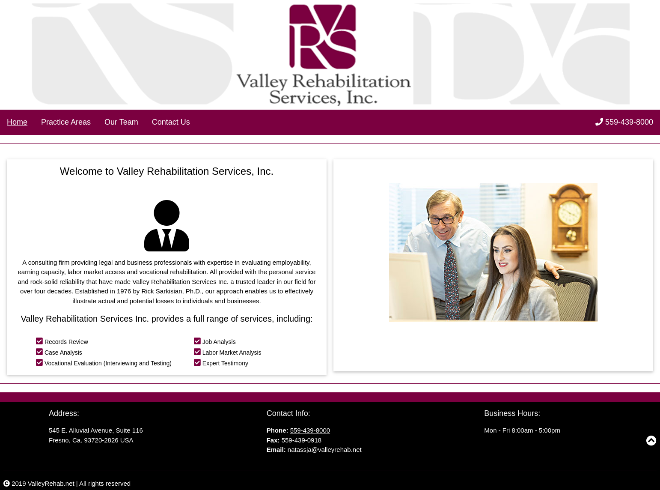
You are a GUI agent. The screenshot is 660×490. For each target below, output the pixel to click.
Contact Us (171, 122)
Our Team (121, 122)
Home (17, 122)
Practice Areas (66, 122)
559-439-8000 (624, 122)
